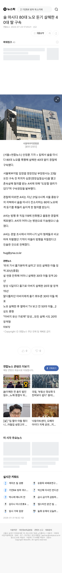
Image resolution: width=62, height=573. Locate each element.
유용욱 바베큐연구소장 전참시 (48, 483)
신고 (35, 27)
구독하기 (51, 368)
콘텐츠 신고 (38, 530)
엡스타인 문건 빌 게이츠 (48, 504)
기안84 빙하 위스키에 (19, 490)
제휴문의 (48, 530)
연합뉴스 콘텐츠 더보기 (16, 366)
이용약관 (13, 530)
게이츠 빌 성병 (16, 483)
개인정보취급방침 (25, 530)
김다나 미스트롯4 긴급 (19, 504)
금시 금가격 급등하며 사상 (48, 497)
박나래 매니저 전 (17, 497)
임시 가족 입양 (16, 511)
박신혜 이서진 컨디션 (48, 490)
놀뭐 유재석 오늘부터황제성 (48, 511)
